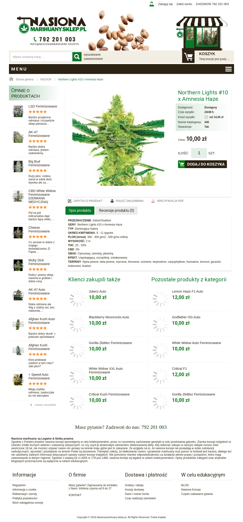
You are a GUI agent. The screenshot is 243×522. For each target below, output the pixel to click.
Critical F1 (179, 368)
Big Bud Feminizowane (39, 163)
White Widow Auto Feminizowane (196, 343)
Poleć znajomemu (130, 201)
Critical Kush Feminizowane (109, 394)
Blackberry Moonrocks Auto (109, 317)
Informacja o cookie (24, 489)
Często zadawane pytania (197, 494)
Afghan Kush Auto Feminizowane (41, 320)
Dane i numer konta (137, 494)
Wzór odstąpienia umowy (27, 502)
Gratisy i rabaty (134, 485)
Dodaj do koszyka (206, 164)
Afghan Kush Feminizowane (39, 347)
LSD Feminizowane (42, 106)
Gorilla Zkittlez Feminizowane (110, 343)
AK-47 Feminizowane (39, 134)
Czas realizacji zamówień (140, 498)
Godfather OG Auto (186, 317)
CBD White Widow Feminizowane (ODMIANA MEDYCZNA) (42, 196)
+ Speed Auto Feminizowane (39, 376)
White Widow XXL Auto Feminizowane (106, 370)
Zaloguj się (165, 4)
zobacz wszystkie (45, 404)
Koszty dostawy (134, 489)
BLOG (185, 485)
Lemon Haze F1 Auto (187, 291)
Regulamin (18, 485)
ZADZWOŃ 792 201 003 (212, 4)
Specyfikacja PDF (170, 201)
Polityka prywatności (24, 498)
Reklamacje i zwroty (24, 494)
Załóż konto (184, 4)
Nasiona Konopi (191, 489)
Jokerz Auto (97, 291)
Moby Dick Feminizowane (39, 262)
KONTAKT (75, 495)
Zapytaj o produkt (87, 201)
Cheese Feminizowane (39, 229)
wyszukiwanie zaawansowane (93, 56)
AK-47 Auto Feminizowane (39, 291)
